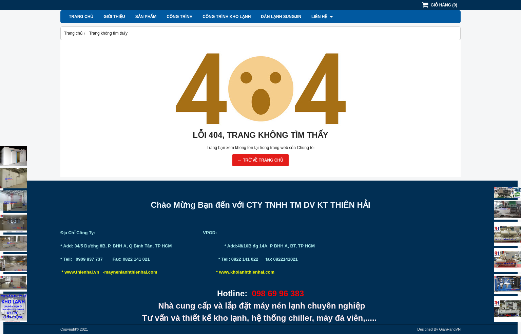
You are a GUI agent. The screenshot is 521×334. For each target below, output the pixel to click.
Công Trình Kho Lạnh (226, 16)
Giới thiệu (114, 16)
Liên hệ (322, 16)
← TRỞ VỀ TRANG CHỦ (260, 160)
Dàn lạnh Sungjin (281, 16)
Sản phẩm (146, 16)
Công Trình (179, 16)
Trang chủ (81, 16)
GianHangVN (450, 329)
